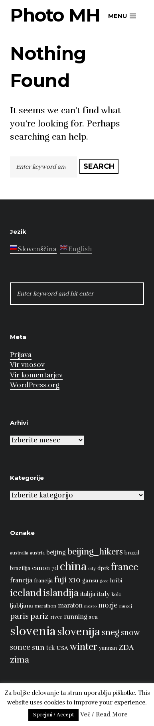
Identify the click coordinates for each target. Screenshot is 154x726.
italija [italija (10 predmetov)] (87, 594)
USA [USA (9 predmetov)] (62, 647)
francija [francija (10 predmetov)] (21, 580)
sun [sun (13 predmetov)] (38, 647)
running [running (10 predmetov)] (75, 616)
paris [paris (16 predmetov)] (19, 616)
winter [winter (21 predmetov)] (83, 647)
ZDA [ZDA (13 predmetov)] (126, 647)
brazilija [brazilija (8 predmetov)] (20, 568)
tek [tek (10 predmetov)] (50, 647)
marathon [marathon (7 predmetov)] (45, 606)
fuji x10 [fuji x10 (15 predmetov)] (67, 580)
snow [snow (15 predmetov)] (130, 632)
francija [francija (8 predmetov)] (43, 581)
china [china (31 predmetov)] (73, 566)
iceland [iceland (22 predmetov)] (25, 593)
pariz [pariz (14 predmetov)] (39, 616)
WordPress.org (34, 385)
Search (99, 166)
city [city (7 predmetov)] (92, 568)
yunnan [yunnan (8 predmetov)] (108, 648)
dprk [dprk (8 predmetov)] (103, 568)
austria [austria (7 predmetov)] (37, 553)
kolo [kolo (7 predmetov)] (117, 594)
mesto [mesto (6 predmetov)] (90, 606)
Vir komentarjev (36, 375)
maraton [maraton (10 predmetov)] (70, 605)
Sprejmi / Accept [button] (53, 715)
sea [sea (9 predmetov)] (93, 616)
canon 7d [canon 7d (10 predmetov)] (45, 568)
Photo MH (55, 15)
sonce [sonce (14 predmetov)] (20, 647)
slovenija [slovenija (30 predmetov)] (78, 631)
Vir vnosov (27, 365)
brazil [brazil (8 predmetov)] (131, 553)
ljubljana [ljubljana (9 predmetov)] (21, 605)
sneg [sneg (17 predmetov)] (110, 632)
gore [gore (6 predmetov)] (104, 581)
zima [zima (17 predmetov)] (19, 660)
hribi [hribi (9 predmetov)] (116, 580)
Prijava (21, 355)
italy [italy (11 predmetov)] (103, 594)
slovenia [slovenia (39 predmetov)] (33, 631)
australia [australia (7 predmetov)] (19, 553)
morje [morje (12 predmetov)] (108, 605)
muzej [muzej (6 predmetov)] (125, 606)
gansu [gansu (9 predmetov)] (90, 580)
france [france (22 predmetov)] (124, 567)
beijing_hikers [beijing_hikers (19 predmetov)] (95, 551)
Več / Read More (104, 714)
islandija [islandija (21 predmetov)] (61, 593)
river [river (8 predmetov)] (56, 617)
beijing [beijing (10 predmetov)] (55, 552)
